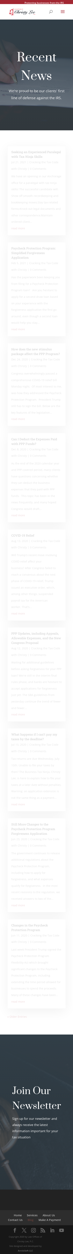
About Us (49, 1215)
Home (18, 1215)
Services (32, 1215)
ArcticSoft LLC (25, 1250)
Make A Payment (50, 1220)
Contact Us (15, 1220)
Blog (30, 1220)
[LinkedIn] (52, 1230)
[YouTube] (61, 1230)
